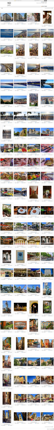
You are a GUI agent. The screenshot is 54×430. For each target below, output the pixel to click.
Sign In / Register (44, 6)
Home (2, 8)
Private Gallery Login (18, 0)
